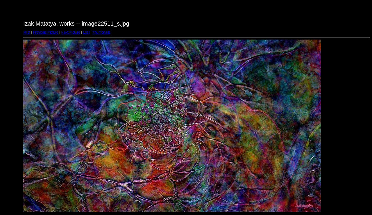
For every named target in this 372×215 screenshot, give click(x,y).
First (26, 32)
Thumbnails (101, 32)
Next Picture (70, 32)
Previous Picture (45, 32)
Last (86, 32)
